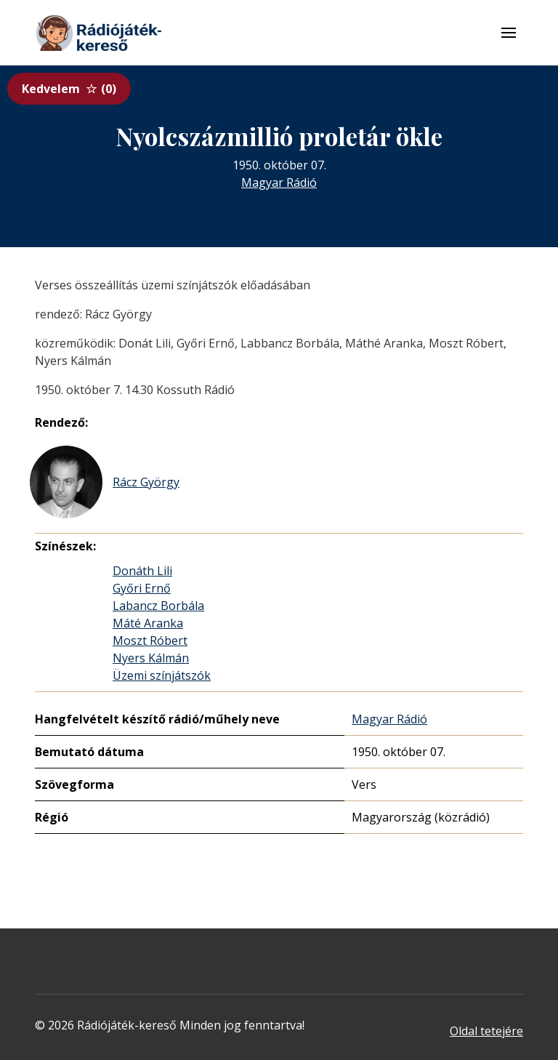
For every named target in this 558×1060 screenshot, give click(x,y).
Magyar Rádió (279, 182)
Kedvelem (69, 88)
